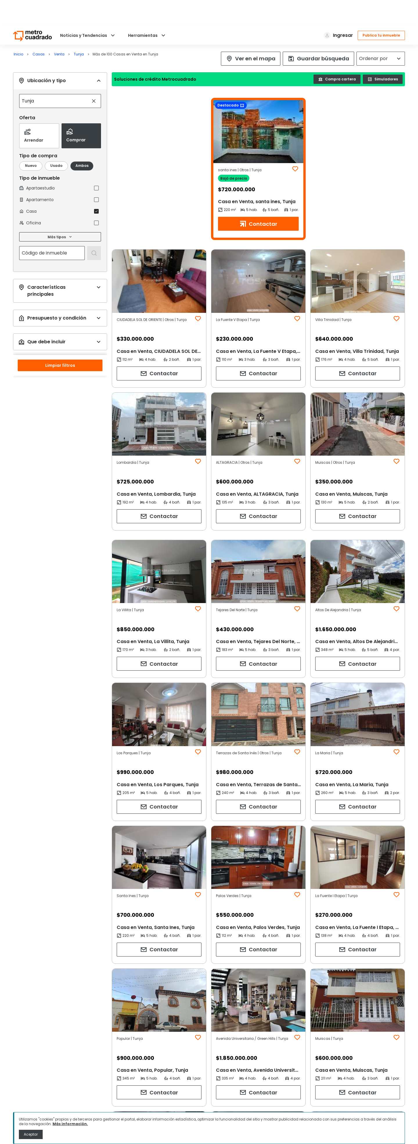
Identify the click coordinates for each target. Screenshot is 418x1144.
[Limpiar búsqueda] (93, 75)
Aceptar (31, 1134)
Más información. (70, 1123)
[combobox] (54, 74)
